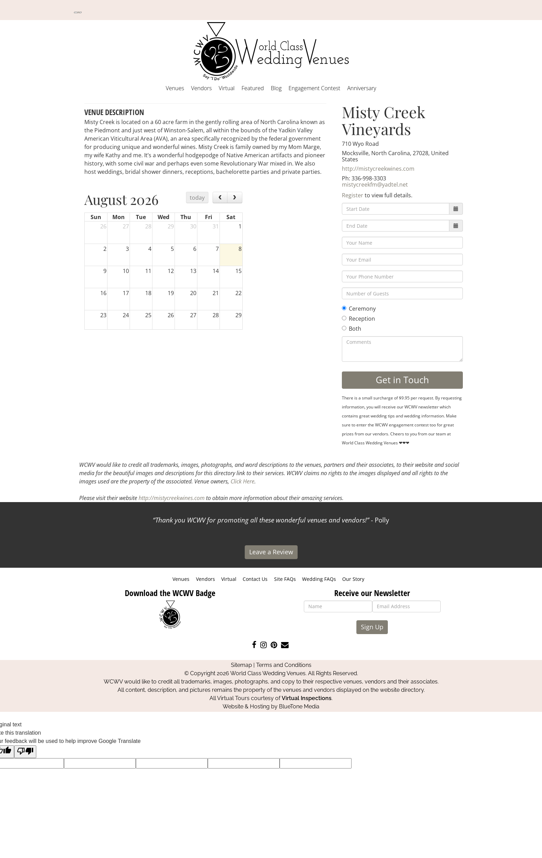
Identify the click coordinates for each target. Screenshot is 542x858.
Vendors (201, 88)
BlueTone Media (299, 706)
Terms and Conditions (283, 665)
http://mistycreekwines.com (378, 168)
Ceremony (359, 308)
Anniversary (361, 88)
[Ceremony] (344, 308)
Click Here (242, 481)
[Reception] (344, 318)
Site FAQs (285, 579)
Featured (253, 88)
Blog (276, 88)
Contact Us (255, 579)
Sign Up (372, 627)
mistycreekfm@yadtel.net (375, 184)
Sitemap (241, 665)
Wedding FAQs (319, 579)
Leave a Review (271, 552)
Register (352, 195)
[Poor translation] (25, 751)
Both (351, 328)
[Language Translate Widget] (78, 12)
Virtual (227, 88)
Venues (175, 88)
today (197, 197)
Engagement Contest (314, 88)
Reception (358, 318)
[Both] (344, 328)
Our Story (353, 579)
